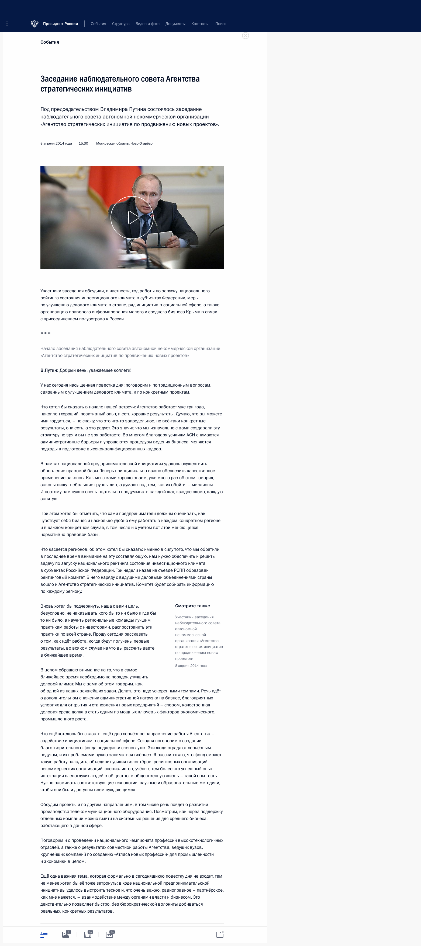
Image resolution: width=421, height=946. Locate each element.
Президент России (60, 8)
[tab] (44, 935)
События (49, 42)
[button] (9, 8)
